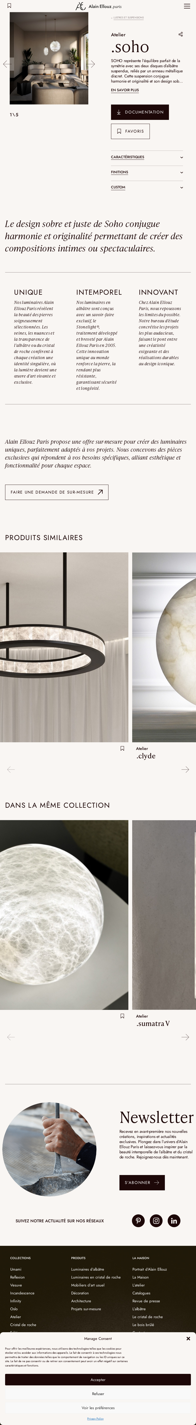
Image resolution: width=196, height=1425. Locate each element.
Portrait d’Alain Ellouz (149, 1269)
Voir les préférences (98, 1408)
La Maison (140, 1277)
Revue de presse (146, 1301)
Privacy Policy (95, 1419)
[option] (49, 59)
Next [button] (91, 59)
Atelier (119, 34)
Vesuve (16, 1285)
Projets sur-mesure (86, 1309)
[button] (188, 1338)
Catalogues (141, 1293)
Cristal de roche (23, 1325)
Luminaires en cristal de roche (96, 1277)
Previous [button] (7, 59)
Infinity (15, 1301)
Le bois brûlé (143, 1325)
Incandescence (22, 1293)
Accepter (98, 1380)
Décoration (80, 1293)
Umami (15, 1269)
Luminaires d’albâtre (87, 1269)
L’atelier (138, 1285)
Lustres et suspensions (129, 17)
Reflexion (17, 1277)
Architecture (81, 1301)
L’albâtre (139, 1309)
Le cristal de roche (147, 1317)
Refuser (98, 1394)
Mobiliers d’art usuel (87, 1285)
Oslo (14, 1309)
